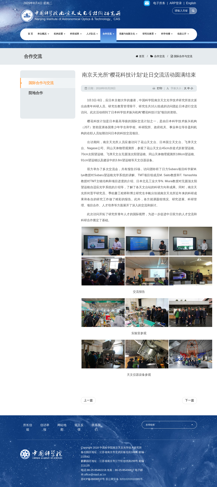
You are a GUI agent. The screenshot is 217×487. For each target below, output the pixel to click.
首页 (141, 56)
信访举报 (44, 427)
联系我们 (96, 427)
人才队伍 (92, 33)
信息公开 (183, 33)
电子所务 (159, 3)
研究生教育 (149, 33)
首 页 (30, 33)
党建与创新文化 (128, 33)
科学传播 (167, 33)
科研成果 (75, 33)
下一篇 (189, 400)
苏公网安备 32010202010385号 (124, 479)
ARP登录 (176, 3)
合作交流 (108, 33)
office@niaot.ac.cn (95, 474)
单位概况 (43, 33)
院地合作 (36, 93)
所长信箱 (27, 427)
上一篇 (88, 400)
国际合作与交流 (183, 56)
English (191, 3)
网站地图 (61, 427)
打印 (159, 88)
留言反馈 (79, 427)
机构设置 (59, 33)
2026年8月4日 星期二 (38, 3)
